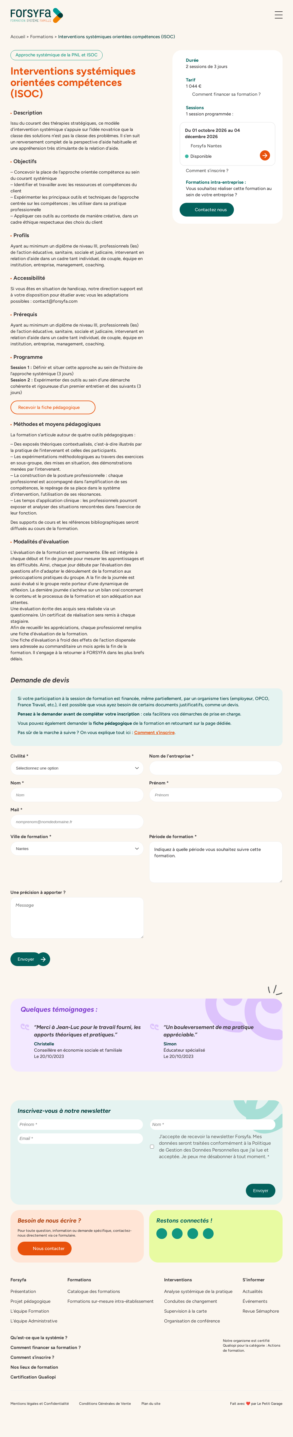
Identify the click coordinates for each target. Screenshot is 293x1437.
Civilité (19, 756)
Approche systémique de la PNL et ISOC (57, 55)
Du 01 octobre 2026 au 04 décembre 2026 (212, 133)
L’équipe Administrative (33, 1321)
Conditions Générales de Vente (105, 1404)
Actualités (253, 1291)
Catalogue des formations (93, 1291)
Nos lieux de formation (34, 1367)
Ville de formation (30, 836)
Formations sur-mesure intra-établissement (110, 1301)
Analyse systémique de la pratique (198, 1291)
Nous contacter (44, 1248)
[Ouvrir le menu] (279, 15)
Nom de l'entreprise (171, 756)
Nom (17, 783)
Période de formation (173, 836)
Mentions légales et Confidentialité (39, 1404)
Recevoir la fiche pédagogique (53, 407)
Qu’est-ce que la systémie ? (38, 1337)
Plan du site (151, 1404)
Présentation (23, 1291)
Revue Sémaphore (261, 1311)
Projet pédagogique (30, 1301)
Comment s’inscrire (154, 732)
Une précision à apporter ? (38, 892)
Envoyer (29, 959)
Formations (41, 36)
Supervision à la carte (185, 1311)
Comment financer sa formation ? (223, 94)
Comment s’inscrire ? (204, 170)
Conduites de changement (190, 1301)
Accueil (17, 36)
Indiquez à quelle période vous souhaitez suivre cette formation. (216, 862)
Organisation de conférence (192, 1321)
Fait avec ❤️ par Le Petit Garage (256, 1404)
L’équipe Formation (29, 1311)
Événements (255, 1301)
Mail (16, 809)
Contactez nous (207, 209)
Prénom (159, 783)
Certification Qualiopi (33, 1377)
